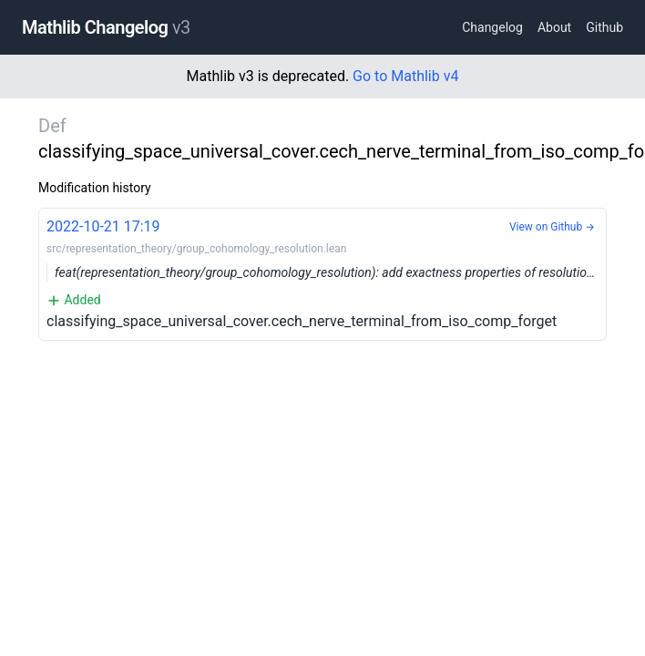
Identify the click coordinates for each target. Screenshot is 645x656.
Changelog (492, 27)
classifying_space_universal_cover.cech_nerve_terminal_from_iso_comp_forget (326, 273)
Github (604, 27)
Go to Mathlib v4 (405, 76)
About (554, 27)
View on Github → (552, 226)
